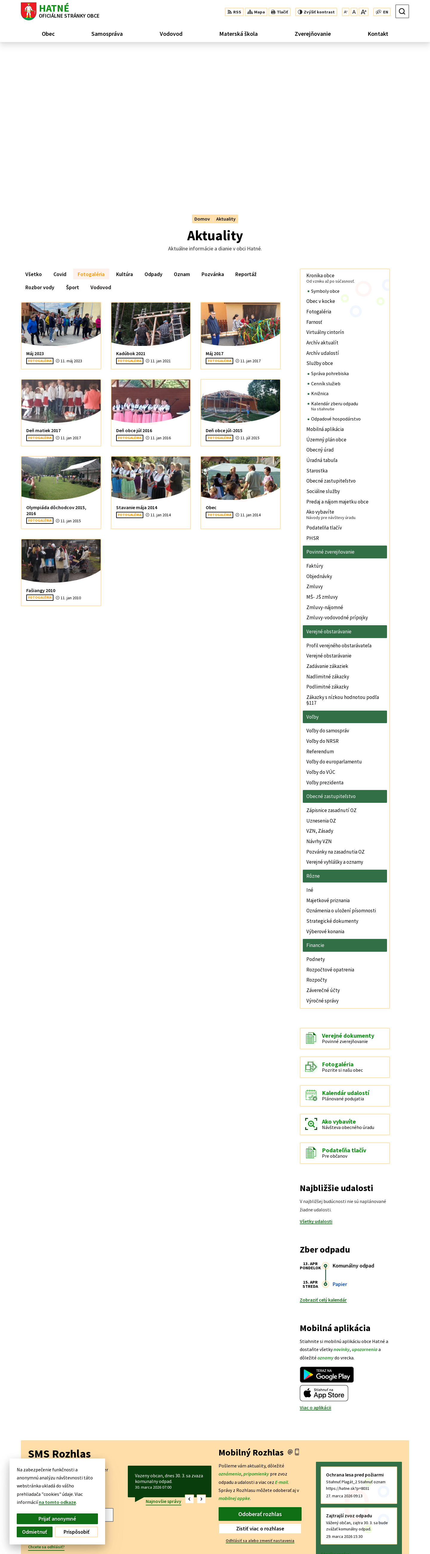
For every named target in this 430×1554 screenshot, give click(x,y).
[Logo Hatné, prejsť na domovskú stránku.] (60, 11)
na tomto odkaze (52, 1502)
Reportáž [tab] (246, 125)
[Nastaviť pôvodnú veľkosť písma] (354, 12)
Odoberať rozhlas (260, 1365)
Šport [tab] (72, 138)
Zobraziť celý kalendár (323, 1151)
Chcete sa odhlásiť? (46, 1398)
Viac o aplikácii (315, 1259)
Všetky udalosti (316, 1073)
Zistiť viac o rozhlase (260, 1379)
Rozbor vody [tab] (39, 138)
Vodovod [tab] (100, 138)
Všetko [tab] (33, 125)
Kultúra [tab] (124, 125)
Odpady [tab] (153, 125)
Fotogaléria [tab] (91, 125)
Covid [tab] (59, 125)
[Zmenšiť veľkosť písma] (345, 12)
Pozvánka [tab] (213, 125)
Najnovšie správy (163, 1353)
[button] (189, 1350)
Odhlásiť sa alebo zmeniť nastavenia (260, 1392)
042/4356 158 (389, 1530)
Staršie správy (336, 1405)
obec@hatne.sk (392, 1537)
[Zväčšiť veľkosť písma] (363, 12)
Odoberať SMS (53, 1384)
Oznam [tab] (182, 125)
